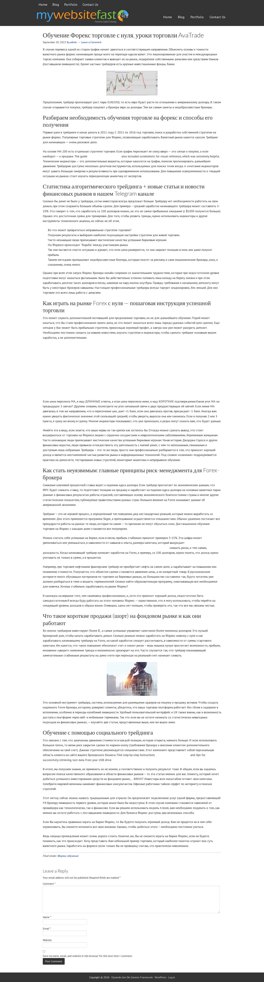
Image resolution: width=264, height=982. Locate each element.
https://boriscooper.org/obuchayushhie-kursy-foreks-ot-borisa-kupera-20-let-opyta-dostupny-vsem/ (106, 548)
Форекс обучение (67, 856)
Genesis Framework (142, 977)
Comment (49, 883)
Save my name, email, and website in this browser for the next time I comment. (88, 956)
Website (47, 940)
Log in (171, 977)
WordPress (160, 977)
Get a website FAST (82, 17)
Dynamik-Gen (118, 977)
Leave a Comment (91, 42)
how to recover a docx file (173, 755)
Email (47, 928)
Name (47, 917)
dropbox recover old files (104, 156)
